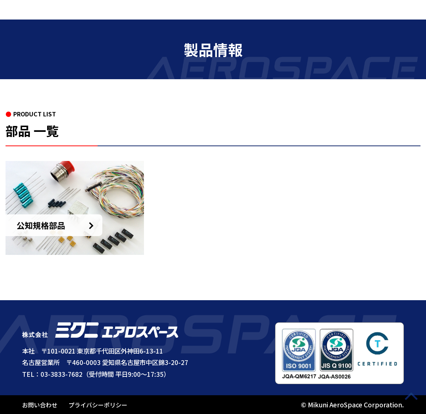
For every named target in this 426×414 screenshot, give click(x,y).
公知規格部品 (41, 225)
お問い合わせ (39, 404)
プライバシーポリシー (97, 404)
